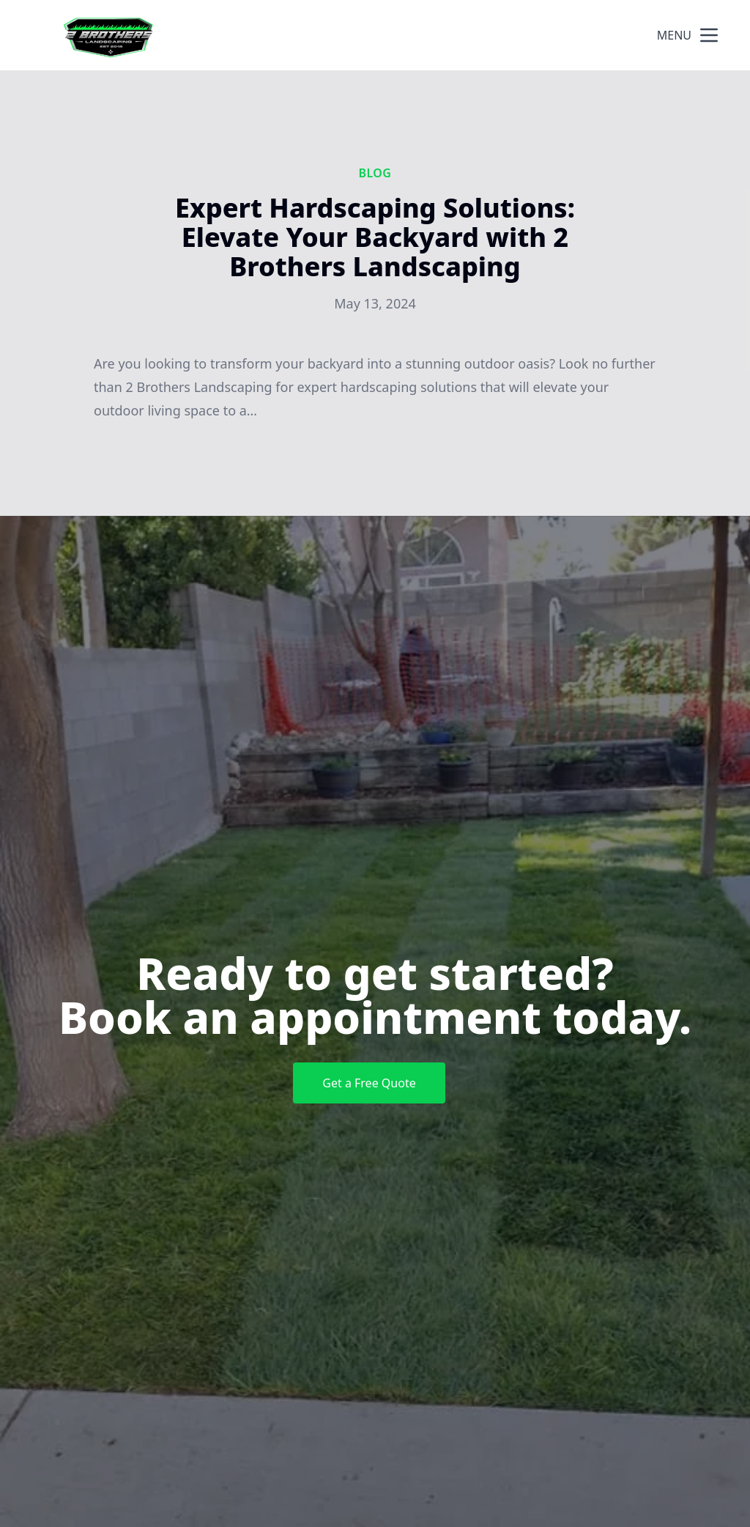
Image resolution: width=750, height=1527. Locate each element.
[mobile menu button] (709, 35)
